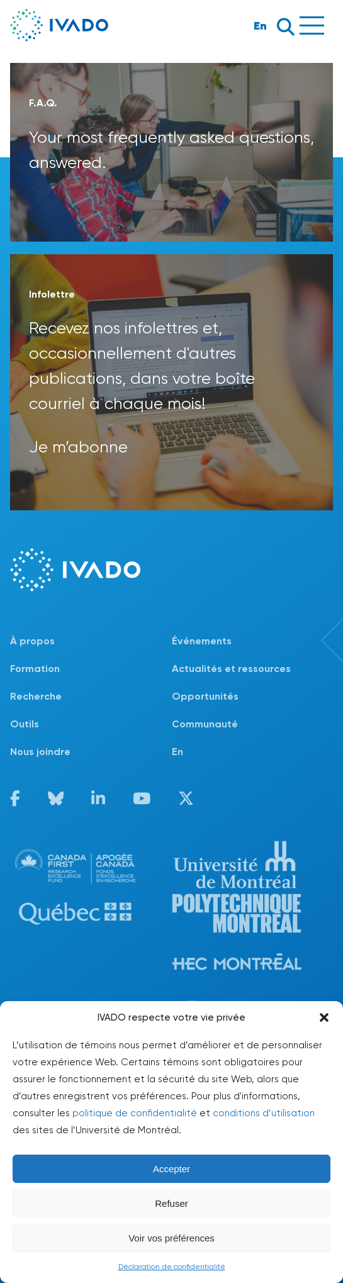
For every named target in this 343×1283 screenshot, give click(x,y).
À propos (32, 641)
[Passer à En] (253, 751)
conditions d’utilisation (264, 1113)
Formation (35, 669)
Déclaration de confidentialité (171, 1266)
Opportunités (205, 696)
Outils (24, 724)
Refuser (171, 1203)
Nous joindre (40, 752)
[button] (324, 1017)
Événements (202, 641)
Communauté (205, 724)
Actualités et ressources (231, 669)
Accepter (171, 1168)
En (260, 25)
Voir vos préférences (171, 1238)
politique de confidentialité (134, 1113)
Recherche (36, 696)
